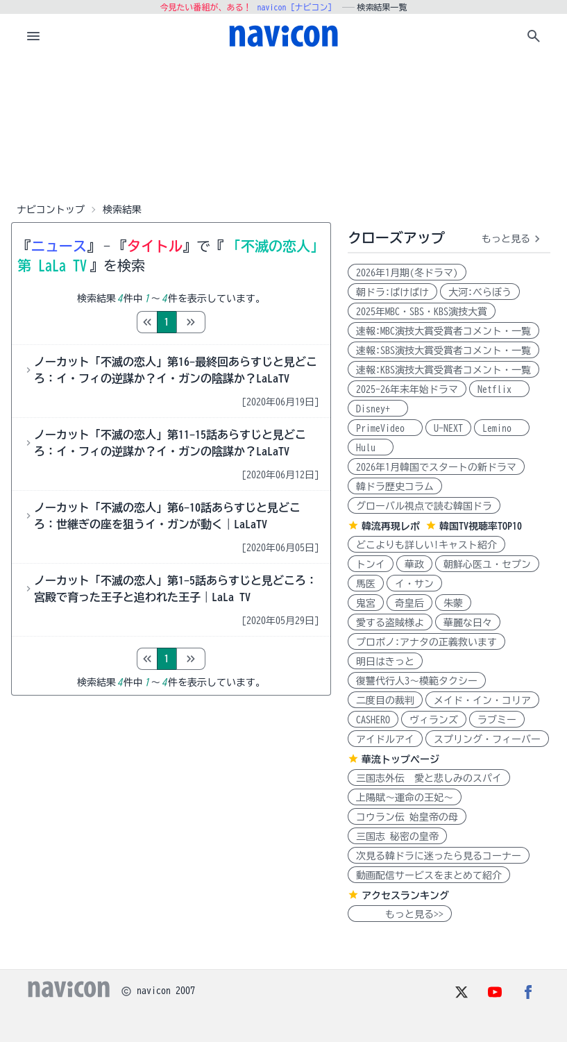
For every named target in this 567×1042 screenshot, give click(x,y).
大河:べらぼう (479, 292)
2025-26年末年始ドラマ (407, 389)
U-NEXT (448, 428)
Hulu (370, 448)
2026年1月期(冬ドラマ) (407, 273)
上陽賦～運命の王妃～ (404, 797)
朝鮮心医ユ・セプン (487, 564)
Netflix (499, 389)
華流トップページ (400, 759)
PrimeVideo (385, 428)
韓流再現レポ (391, 526)
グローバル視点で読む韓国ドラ (424, 506)
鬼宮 (365, 603)
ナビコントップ (51, 210)
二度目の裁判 (385, 700)
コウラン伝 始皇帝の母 (407, 817)
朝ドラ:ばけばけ (392, 292)
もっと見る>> (399, 914)
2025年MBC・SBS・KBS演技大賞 (421, 312)
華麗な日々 (467, 623)
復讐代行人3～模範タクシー (416, 681)
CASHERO (373, 720)
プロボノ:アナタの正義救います (426, 642)
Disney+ (378, 409)
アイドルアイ (385, 739)
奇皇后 (409, 603)
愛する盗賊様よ (390, 623)
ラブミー (496, 720)
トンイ (370, 564)
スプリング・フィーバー (487, 739)
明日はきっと (385, 661)
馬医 (365, 584)
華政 (414, 564)
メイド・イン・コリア (482, 700)
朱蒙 (453, 603)
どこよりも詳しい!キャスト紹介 (426, 545)
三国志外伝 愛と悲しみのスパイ (429, 778)
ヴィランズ (433, 720)
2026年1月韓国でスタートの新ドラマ (436, 467)
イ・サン (414, 584)
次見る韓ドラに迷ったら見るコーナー (438, 856)
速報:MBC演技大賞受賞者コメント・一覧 (443, 331)
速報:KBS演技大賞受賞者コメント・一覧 (443, 370)
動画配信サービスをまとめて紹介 (429, 875)
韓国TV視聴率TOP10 (480, 526)
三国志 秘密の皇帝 (397, 836)
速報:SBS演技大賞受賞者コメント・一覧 (443, 350)
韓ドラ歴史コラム (395, 486)
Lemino (501, 428)
